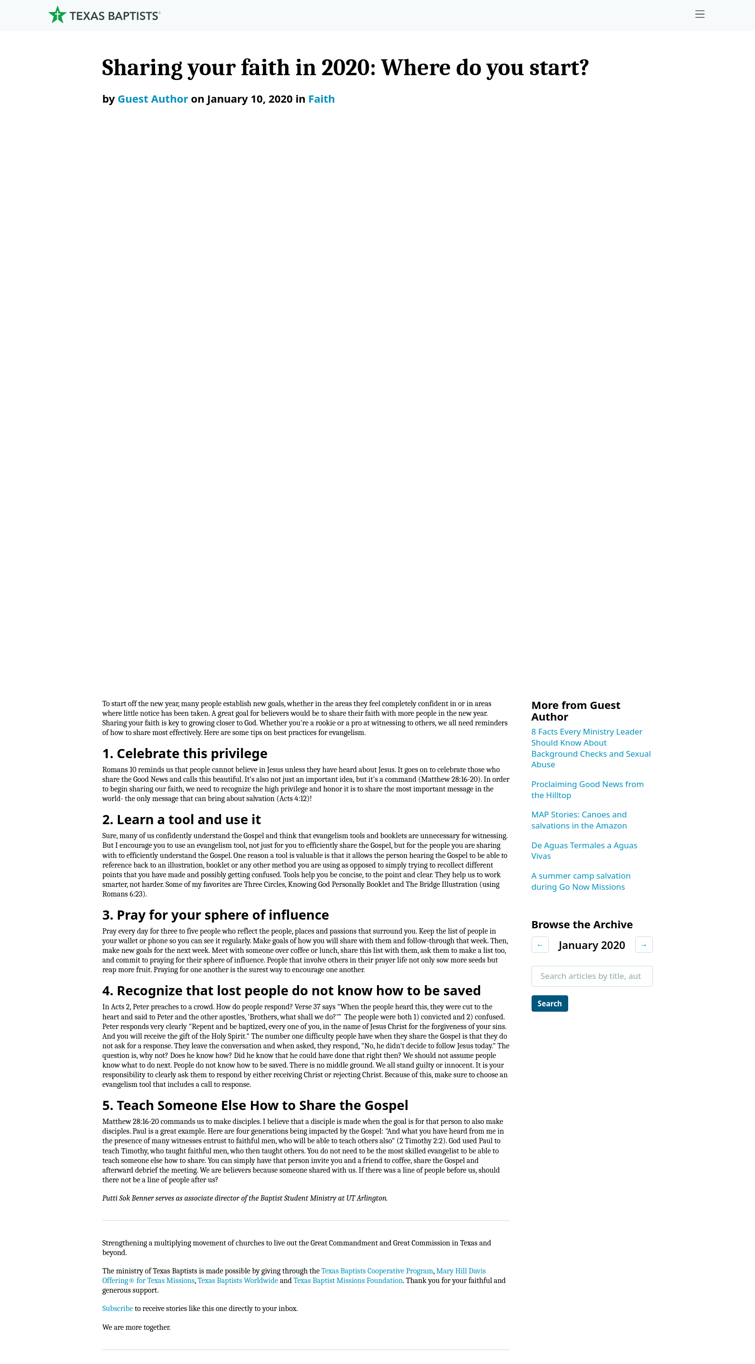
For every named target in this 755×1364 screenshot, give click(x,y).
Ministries (243, 1028)
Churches (69, 1100)
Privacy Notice (520, 1302)
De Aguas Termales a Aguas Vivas (585, 300)
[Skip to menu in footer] (700, 14)
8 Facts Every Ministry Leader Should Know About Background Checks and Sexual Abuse (591, 197)
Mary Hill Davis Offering (475, 1100)
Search (552, 452)
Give (438, 1028)
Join (613, 1196)
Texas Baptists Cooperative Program (410, 809)
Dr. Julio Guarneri (83, 1148)
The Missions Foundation (477, 1076)
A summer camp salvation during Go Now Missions (581, 330)
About (65, 1028)
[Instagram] (605, 990)
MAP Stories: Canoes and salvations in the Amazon (579, 269)
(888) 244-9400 (674, 1302)
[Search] (195, 1240)
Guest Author (152, 98)
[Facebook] (580, 990)
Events (618, 1076)
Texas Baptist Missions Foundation (413, 820)
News (616, 1100)
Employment (630, 1052)
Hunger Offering (461, 1148)
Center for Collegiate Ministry (276, 1124)
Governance (74, 1076)
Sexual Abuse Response (651, 1171)
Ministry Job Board (641, 1028)
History (64, 1171)
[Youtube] (695, 990)
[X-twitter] (635, 990)
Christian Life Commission (269, 1148)
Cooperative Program (470, 1052)
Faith (321, 98)
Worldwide (449, 1124)
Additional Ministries (259, 1171)
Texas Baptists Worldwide (291, 820)
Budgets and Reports (469, 1171)
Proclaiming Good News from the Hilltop (588, 238)
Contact (596, 1302)
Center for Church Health (268, 1052)
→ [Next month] (644, 393)
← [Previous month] (540, 393)
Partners (67, 1196)
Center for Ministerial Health (274, 1076)
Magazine (624, 1124)
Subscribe (120, 850)
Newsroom (437, 1302)
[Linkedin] (665, 990)
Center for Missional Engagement (284, 1100)
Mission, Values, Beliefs (95, 1052)
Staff (59, 1124)
